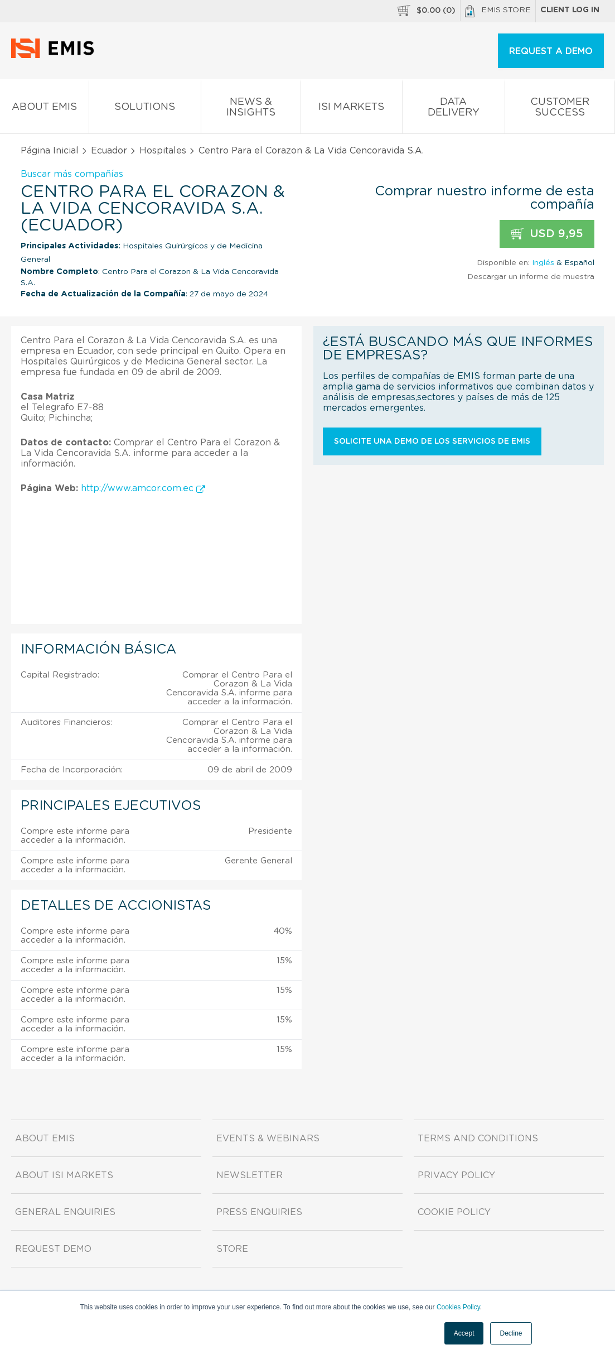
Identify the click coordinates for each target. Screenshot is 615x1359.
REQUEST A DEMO (551, 51)
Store (232, 1249)
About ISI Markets (64, 1175)
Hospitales (162, 150)
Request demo (53, 1249)
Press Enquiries (259, 1212)
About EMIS (44, 109)
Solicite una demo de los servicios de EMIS (432, 441)
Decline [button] (511, 1333)
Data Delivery (453, 109)
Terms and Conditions (478, 1138)
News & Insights (250, 109)
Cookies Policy (458, 1307)
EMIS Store (498, 11)
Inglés (543, 263)
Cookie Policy (454, 1212)
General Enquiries (65, 1212)
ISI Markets (351, 109)
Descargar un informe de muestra (530, 277)
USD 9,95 (547, 234)
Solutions (144, 109)
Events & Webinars (267, 1138)
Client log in (569, 10)
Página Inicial (50, 150)
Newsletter (249, 1175)
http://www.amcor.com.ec (143, 488)
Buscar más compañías (72, 174)
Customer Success (559, 109)
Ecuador (109, 150)
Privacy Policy (456, 1175)
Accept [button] (464, 1333)
